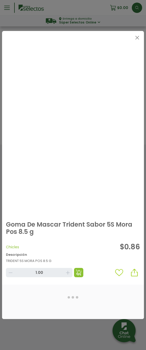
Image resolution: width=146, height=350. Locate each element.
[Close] (137, 38)
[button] (134, 272)
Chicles (12, 247)
